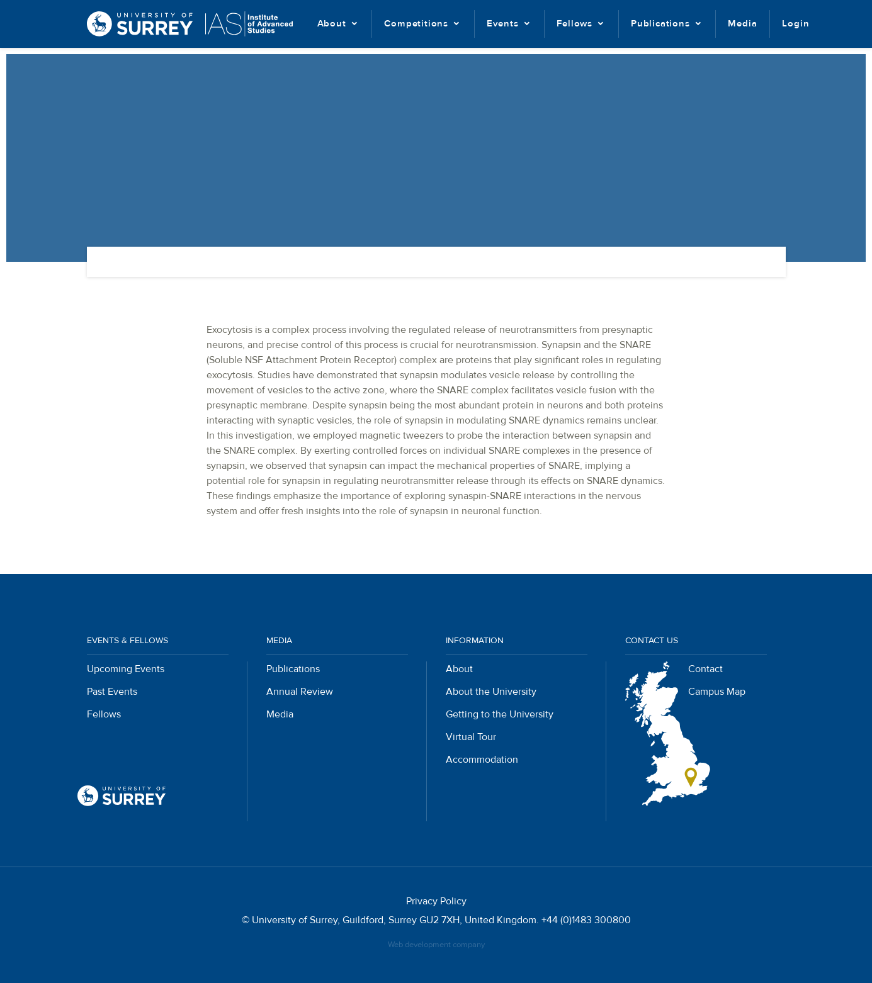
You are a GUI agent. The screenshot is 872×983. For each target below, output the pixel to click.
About (331, 24)
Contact (705, 669)
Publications (660, 24)
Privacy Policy (436, 901)
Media (742, 24)
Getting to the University (499, 714)
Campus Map (716, 691)
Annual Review (299, 691)
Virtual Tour (471, 737)
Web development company (436, 945)
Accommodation (482, 759)
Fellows (574, 24)
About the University (491, 691)
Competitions (416, 24)
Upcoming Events (125, 669)
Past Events (112, 691)
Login (795, 24)
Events (503, 24)
